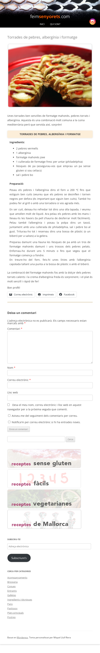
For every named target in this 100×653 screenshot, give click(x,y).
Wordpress (22, 637)
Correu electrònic (19, 380)
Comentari (14, 328)
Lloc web (12, 392)
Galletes (11, 595)
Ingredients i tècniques (19, 599)
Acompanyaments (17, 577)
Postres (11, 617)
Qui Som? (55, 24)
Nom (11, 367)
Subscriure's (19, 558)
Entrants (12, 590)
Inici (42, 24)
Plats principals (15, 612)
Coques (11, 586)
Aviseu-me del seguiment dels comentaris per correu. (45, 415)
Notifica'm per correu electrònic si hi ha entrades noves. (46, 422)
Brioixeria (12, 582)
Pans (10, 604)
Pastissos (12, 608)
